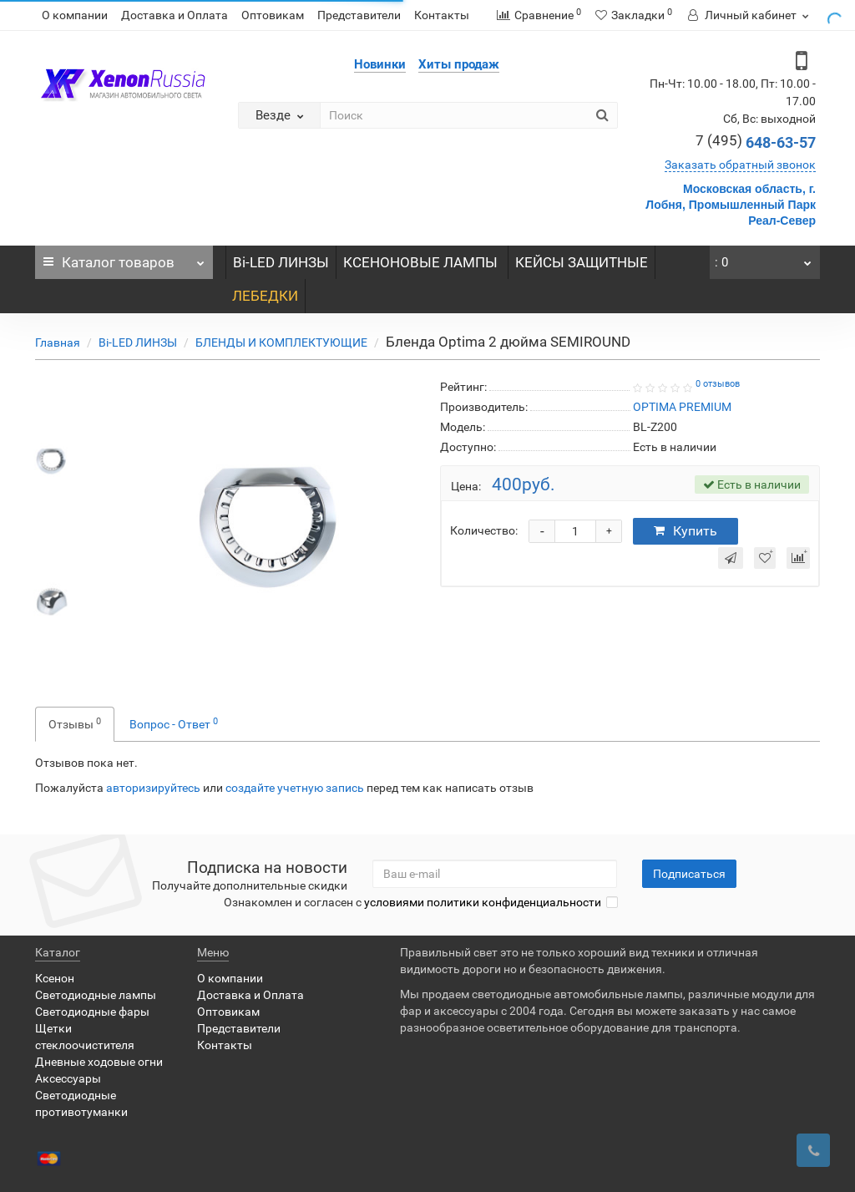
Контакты (441, 15)
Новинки (380, 64)
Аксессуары (68, 1078)
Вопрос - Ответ (173, 723)
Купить (685, 531)
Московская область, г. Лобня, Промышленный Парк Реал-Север (730, 204)
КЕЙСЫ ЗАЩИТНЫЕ (581, 262)
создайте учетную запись (294, 787)
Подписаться (689, 873)
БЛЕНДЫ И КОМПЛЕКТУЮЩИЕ (281, 342)
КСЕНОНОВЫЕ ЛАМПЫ (422, 262)
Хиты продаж (458, 64)
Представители (359, 15)
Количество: (484, 530)
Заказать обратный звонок (740, 164)
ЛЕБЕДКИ (265, 295)
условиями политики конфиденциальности (482, 902)
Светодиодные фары (92, 1011)
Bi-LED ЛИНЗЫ (281, 262)
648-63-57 (756, 142)
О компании (75, 15)
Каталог (124, 258)
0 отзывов (718, 383)
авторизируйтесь (153, 787)
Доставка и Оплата (174, 15)
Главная (57, 342)
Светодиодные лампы (95, 995)
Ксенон (54, 978)
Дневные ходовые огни (99, 1061)
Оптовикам (272, 15)
